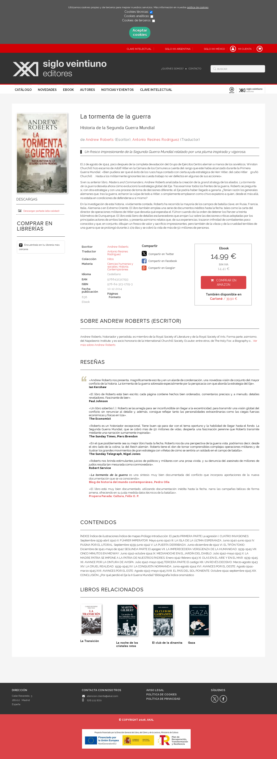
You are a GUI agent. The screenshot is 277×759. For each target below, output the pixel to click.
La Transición (89, 641)
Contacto (194, 68)
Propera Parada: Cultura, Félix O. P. (114, 496)
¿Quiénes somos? (172, 68)
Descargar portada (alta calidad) (38, 210)
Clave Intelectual (156, 89)
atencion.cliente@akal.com (102, 696)
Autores (87, 89)
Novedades (47, 89)
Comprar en (226, 282)
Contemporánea (117, 269)
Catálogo (23, 89)
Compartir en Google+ (158, 268)
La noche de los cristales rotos (127, 644)
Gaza (191, 643)
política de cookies (197, 7)
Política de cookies (161, 694)
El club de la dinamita (167, 643)
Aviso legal (155, 690)
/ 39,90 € (223, 298)
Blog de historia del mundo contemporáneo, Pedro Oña (129, 482)
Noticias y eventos (117, 89)
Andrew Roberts (100, 140)
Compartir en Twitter (158, 253)
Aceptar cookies (140, 32)
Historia (123, 266)
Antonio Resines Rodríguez (155, 140)
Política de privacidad (163, 698)
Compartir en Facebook (159, 261)
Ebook (68, 89)
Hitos (110, 259)
